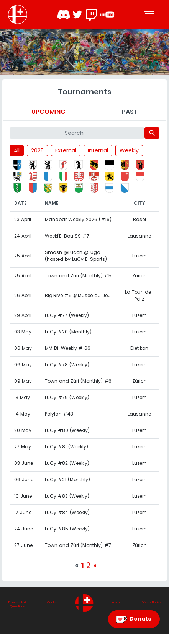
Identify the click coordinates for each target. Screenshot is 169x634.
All (17, 150)
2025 (37, 150)
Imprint (116, 602)
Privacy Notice (151, 602)
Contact (53, 602)
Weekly (129, 150)
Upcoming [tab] (48, 111)
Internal (98, 150)
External (65, 150)
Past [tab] (130, 111)
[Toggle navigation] (150, 14)
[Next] (95, 565)
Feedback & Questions (17, 604)
